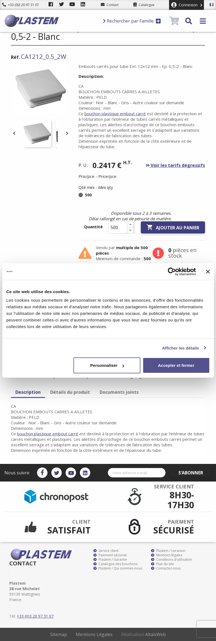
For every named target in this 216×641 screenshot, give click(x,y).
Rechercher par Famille (132, 21)
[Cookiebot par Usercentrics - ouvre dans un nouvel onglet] (172, 271)
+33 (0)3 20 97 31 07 (20, 4)
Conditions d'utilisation (171, 559)
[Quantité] (117, 227)
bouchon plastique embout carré (115, 113)
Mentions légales (166, 555)
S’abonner (195, 473)
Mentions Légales (94, 634)
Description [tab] (28, 392)
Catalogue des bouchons (115, 564)
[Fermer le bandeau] (208, 271)
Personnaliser (107, 365)
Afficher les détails (180, 347)
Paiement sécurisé (110, 555)
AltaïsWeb (155, 634)
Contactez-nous (166, 568)
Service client (106, 551)
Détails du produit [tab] (70, 392)
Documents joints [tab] (119, 392)
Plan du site (162, 564)
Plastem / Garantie (110, 559)
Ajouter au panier (173, 227)
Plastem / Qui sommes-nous (117, 568)
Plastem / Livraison (168, 551)
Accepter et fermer (176, 365)
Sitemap (58, 634)
